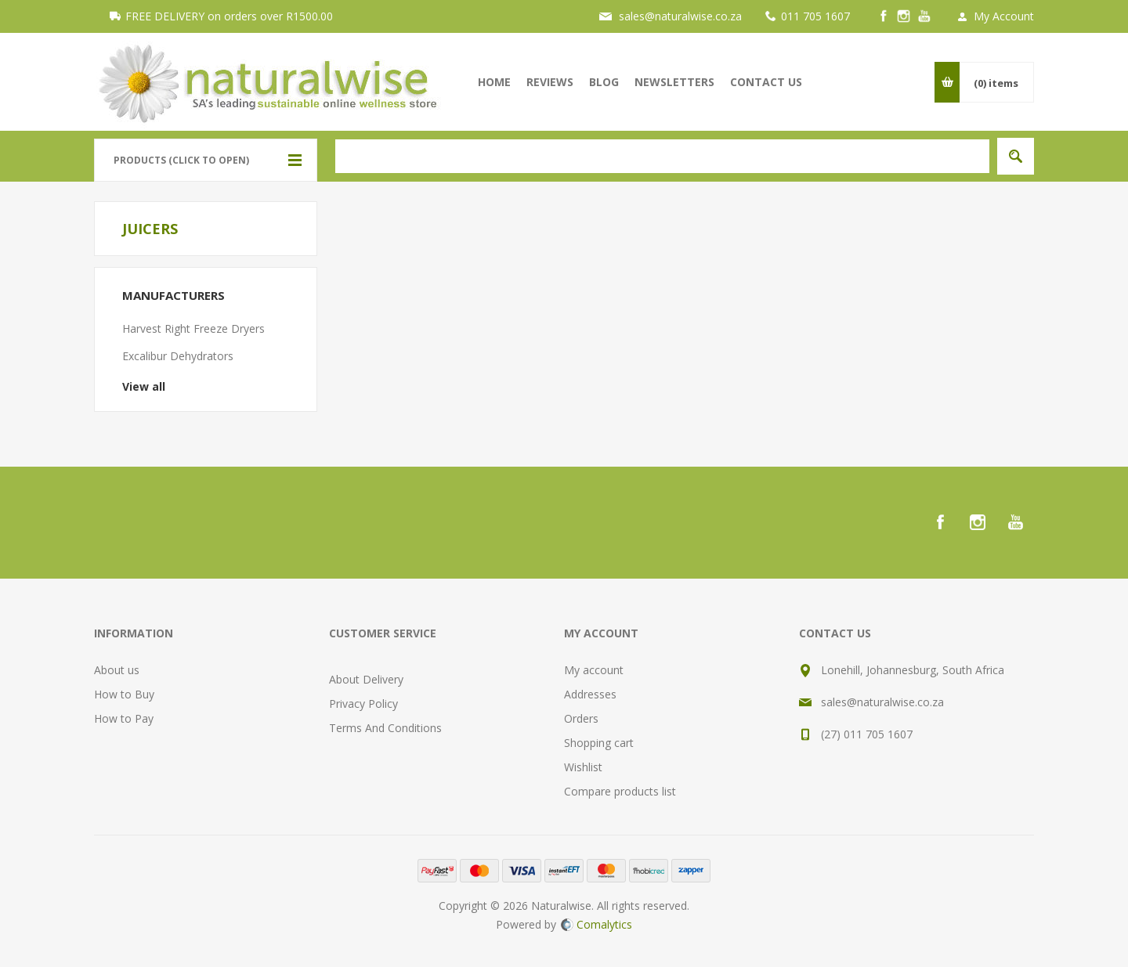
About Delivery (366, 679)
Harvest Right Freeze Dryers (193, 328)
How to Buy (124, 694)
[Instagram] (904, 16)
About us (116, 669)
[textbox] (662, 156)
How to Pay (124, 718)
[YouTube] (924, 16)
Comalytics (596, 924)
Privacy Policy (363, 703)
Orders (581, 718)
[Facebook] (883, 16)
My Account (1004, 16)
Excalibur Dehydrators (177, 355)
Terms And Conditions (385, 727)
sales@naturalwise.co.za (680, 16)
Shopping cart (599, 742)
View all (143, 386)
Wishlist (583, 767)
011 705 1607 (815, 16)
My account (594, 669)
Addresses (590, 694)
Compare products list (620, 791)
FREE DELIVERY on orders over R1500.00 (229, 16)
